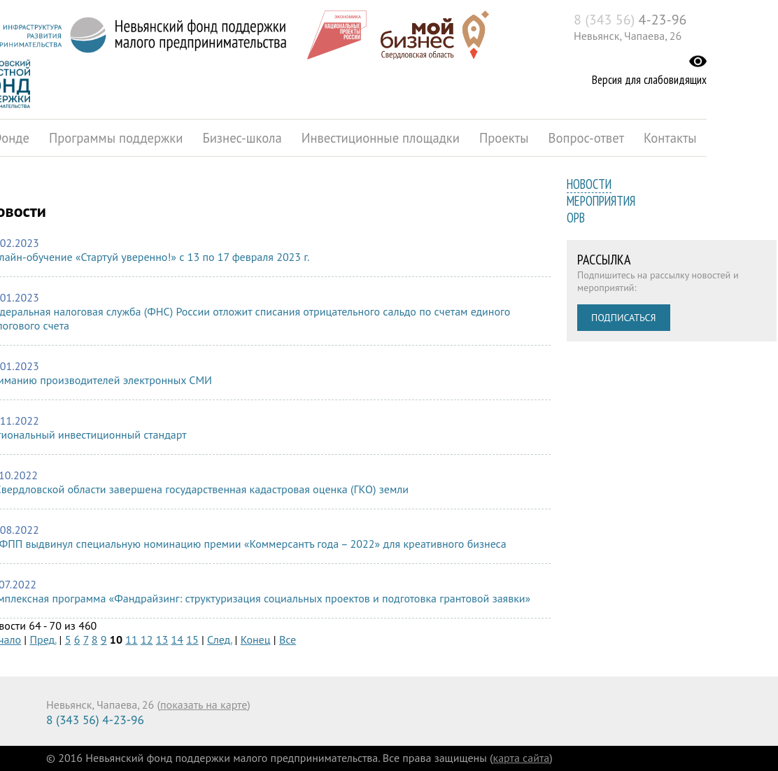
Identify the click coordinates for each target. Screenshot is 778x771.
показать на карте (203, 705)
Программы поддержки (116, 137)
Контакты (670, 137)
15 (192, 639)
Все (287, 639)
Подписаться (623, 317)
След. (219, 639)
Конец (256, 639)
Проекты (504, 137)
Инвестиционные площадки (381, 137)
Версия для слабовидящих (649, 79)
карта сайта (521, 758)
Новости (589, 184)
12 (147, 639)
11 (131, 639)
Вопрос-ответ (587, 137)
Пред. (42, 639)
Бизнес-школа (241, 137)
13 (162, 639)
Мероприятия (601, 200)
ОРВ (576, 217)
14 (177, 639)
